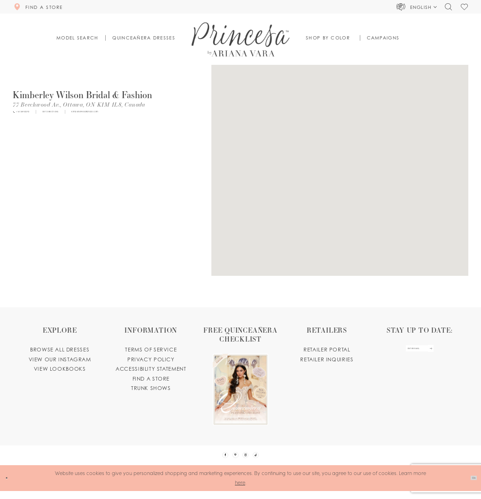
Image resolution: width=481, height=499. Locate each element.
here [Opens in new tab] (240, 490)
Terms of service (151, 349)
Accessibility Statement (151, 369)
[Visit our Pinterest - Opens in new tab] (231, 459)
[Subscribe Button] (445, 353)
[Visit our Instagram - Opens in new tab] (249, 459)
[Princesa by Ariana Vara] (241, 39)
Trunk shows (151, 388)
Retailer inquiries (326, 359)
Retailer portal (326, 349)
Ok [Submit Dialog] (469, 486)
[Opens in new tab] (79, 104)
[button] (417, 6)
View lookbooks (60, 369)
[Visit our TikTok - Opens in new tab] (268, 459)
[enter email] (419, 353)
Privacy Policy (151, 359)
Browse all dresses (59, 349)
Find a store (151, 378)
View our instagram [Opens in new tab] (60, 359)
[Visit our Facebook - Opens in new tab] (212, 459)
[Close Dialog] (10, 486)
